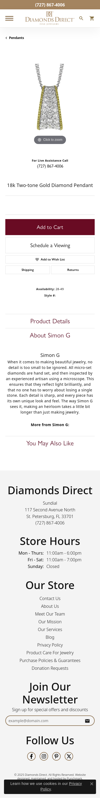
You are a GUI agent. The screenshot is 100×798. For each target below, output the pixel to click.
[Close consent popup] (91, 783)
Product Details (50, 321)
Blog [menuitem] (50, 637)
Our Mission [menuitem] (50, 622)
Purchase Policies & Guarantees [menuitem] (49, 661)
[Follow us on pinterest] (56, 756)
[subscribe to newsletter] (87, 721)
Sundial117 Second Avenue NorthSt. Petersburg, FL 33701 (50, 513)
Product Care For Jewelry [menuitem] (49, 653)
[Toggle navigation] (9, 18)
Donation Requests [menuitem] (50, 668)
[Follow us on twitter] (69, 756)
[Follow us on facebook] (31, 756)
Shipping (28, 270)
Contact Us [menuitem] (49, 599)
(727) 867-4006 (50, 166)
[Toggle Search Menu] (81, 19)
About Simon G (50, 335)
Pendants (16, 38)
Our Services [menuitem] (50, 630)
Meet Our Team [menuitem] (50, 614)
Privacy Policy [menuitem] (50, 645)
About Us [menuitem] (50, 606)
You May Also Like (50, 443)
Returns (73, 270)
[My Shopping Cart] (92, 19)
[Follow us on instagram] (44, 756)
